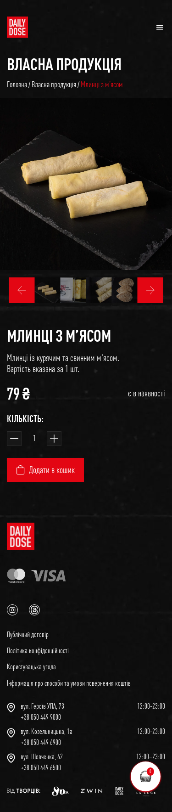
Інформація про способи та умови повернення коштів (69, 683)
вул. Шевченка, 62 (42, 756)
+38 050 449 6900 (41, 742)
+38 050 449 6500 (41, 767)
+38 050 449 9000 (41, 717)
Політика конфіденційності (38, 650)
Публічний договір (28, 634)
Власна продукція (64, 63)
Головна (17, 84)
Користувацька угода (31, 666)
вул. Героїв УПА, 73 (42, 706)
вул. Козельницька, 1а (46, 731)
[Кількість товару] (34, 438)
